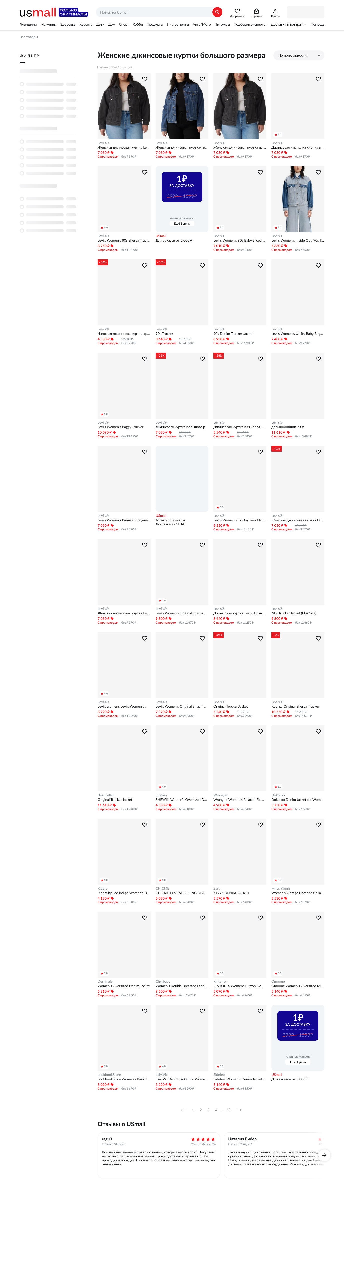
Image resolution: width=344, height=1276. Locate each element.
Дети (100, 24)
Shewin (161, 795)
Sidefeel (219, 1075)
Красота (85, 24)
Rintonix (219, 981)
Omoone (278, 981)
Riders (102, 888)
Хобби (138, 24)
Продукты (155, 24)
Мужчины (48, 24)
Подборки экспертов (250, 24)
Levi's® (103, 143)
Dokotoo (278, 795)
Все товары (29, 37)
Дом (111, 24)
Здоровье (68, 24)
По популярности (292, 55)
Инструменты (178, 24)
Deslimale (105, 981)
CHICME (162, 888)
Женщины (28, 24)
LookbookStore (109, 1075)
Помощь (317, 24)
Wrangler (220, 795)
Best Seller (106, 795)
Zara (216, 888)
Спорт (124, 24)
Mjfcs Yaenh (280, 888)
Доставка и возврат (287, 24)
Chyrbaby (163, 981)
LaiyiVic (162, 1075)
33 (228, 1110)
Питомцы (222, 24)
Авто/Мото (202, 24)
